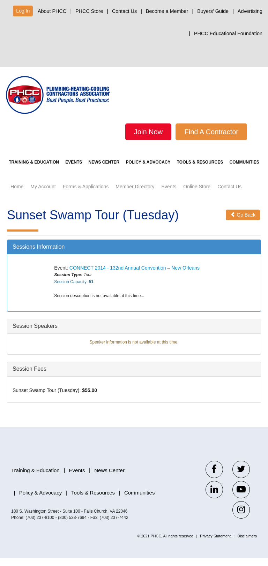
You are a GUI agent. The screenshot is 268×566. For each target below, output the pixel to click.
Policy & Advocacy (148, 169)
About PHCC (52, 11)
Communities (244, 169)
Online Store (196, 194)
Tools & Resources (200, 169)
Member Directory (135, 194)
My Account (42, 194)
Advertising (250, 11)
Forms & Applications (86, 194)
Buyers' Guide (213, 11)
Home (16, 194)
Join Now (148, 132)
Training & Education (34, 169)
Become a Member (167, 11)
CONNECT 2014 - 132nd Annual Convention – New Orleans (134, 275)
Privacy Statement (215, 544)
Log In (23, 11)
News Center (104, 169)
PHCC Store (89, 11)
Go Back (242, 222)
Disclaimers (247, 544)
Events (73, 169)
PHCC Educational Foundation (228, 33)
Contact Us (124, 11)
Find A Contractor (211, 132)
